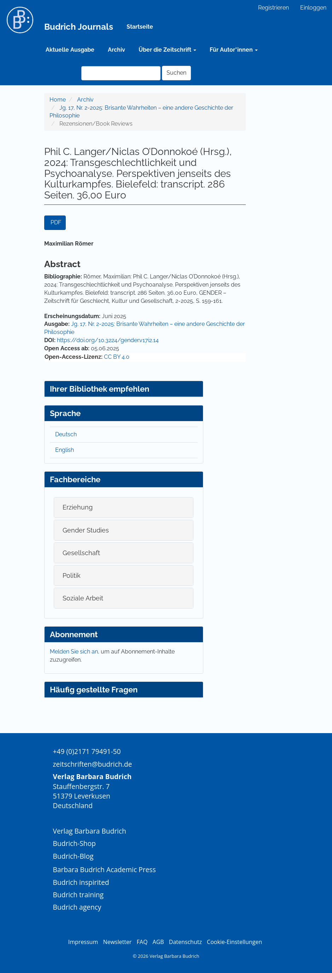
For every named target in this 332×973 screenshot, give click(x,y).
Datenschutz (185, 942)
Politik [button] (72, 575)
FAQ (142, 942)
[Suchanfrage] (121, 73)
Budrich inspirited (81, 882)
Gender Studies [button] (86, 530)
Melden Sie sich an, (75, 651)
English (64, 450)
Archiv (116, 49)
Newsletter (117, 942)
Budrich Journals (78, 27)
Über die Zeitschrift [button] (167, 49)
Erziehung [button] (78, 507)
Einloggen (313, 7)
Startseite (140, 26)
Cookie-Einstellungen (234, 942)
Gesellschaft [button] (81, 553)
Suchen (176, 72)
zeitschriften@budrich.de (92, 764)
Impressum (83, 942)
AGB (158, 942)
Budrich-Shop (74, 843)
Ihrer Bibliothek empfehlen (99, 388)
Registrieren (273, 7)
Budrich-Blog (73, 856)
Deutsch (66, 434)
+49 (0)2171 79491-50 (87, 751)
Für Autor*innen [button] (234, 49)
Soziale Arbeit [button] (83, 598)
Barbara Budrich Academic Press (104, 869)
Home (57, 99)
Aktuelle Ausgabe (70, 49)
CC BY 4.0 (116, 356)
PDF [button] (56, 222)
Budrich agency (77, 907)
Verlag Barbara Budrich (89, 831)
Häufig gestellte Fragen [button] (94, 689)
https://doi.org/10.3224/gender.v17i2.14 (108, 340)
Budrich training (78, 894)
